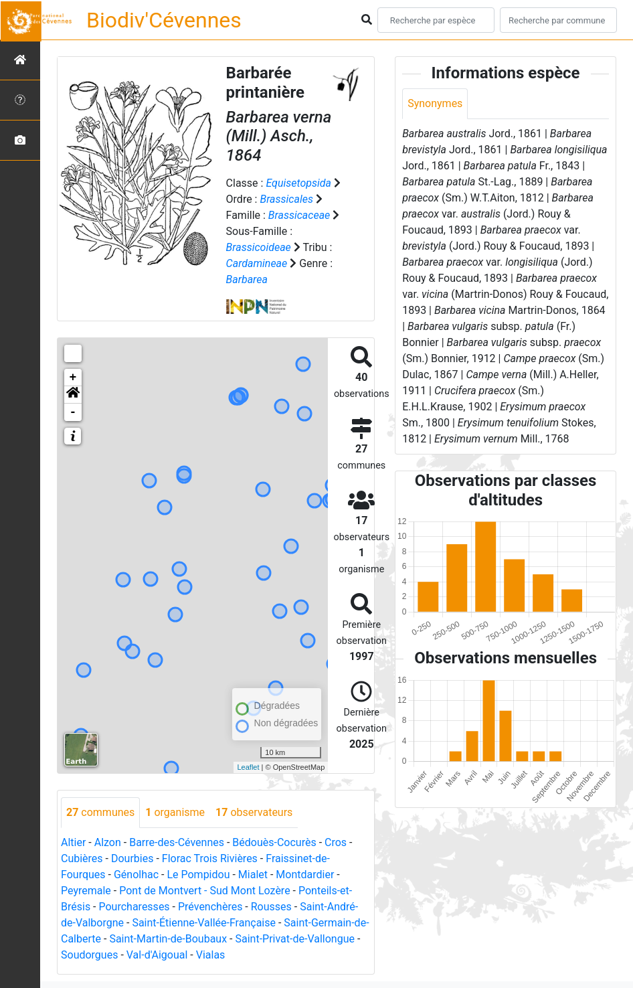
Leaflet (248, 767)
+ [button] (73, 377)
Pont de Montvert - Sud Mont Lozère (204, 890)
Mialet (253, 874)
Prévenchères (210, 906)
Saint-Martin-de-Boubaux (168, 938)
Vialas (210, 955)
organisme (175, 812)
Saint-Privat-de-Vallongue (294, 938)
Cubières (82, 858)
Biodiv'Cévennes (164, 20)
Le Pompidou (198, 874)
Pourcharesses (134, 906)
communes (100, 812)
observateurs (253, 812)
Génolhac (136, 874)
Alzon (107, 842)
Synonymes (435, 103)
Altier (73, 842)
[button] (73, 395)
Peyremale (86, 890)
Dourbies (132, 858)
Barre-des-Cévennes (176, 842)
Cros (336, 842)
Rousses (271, 906)
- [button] (73, 412)
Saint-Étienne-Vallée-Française (204, 922)
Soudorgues (89, 955)
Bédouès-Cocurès (274, 842)
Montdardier (305, 874)
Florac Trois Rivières (210, 858)
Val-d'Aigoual (157, 955)
